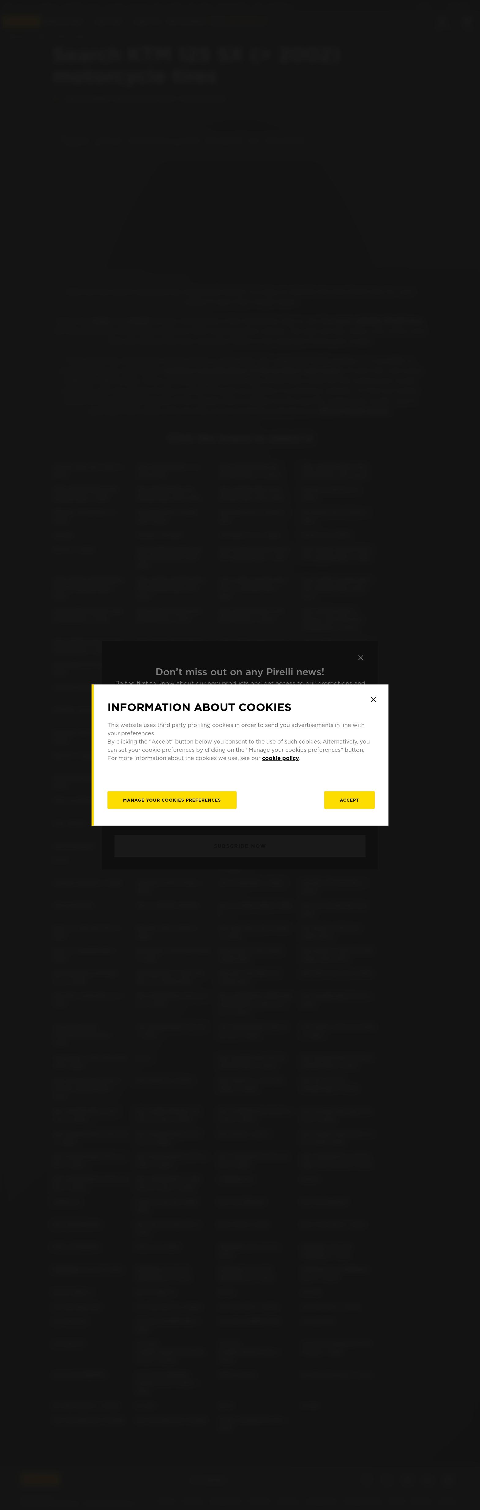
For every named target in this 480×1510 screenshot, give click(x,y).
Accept (349, 800)
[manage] (172, 800)
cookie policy (280, 758)
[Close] (373, 699)
